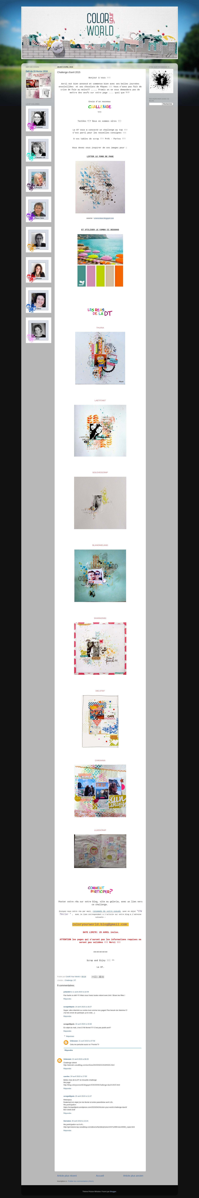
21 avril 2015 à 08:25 (80, 1059)
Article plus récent (67, 1175)
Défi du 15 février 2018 (37, 71)
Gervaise (67, 1121)
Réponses (70, 1036)
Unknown (74, 1041)
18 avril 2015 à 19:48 (83, 1024)
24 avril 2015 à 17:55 (78, 1076)
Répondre (67, 999)
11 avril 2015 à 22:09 (80, 992)
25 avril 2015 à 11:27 (83, 1096)
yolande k (68, 992)
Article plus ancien (133, 1175)
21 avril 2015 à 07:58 (87, 1041)
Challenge (69, 980)
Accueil (100, 1175)
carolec (67, 1076)
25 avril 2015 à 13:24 (80, 1121)
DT (75, 980)
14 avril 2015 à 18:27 (83, 1007)
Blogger (113, 1191)
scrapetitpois (69, 1007)
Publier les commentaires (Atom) (81, 1181)
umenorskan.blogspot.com (104, 218)
